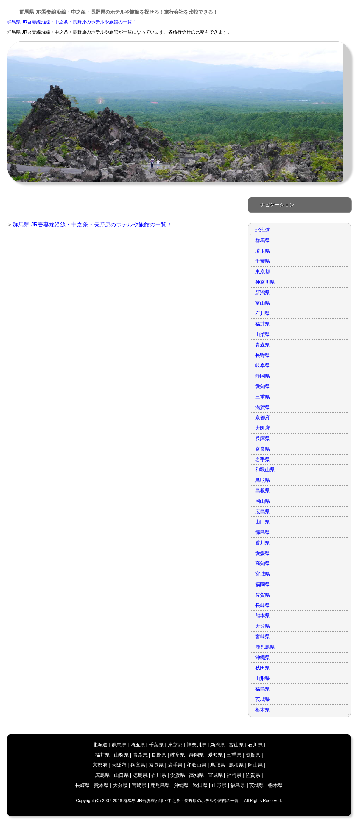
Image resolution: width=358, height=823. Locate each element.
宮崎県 (262, 636)
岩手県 (262, 459)
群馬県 (262, 240)
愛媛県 (262, 553)
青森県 (262, 344)
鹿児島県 (265, 647)
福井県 (262, 323)
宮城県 (262, 574)
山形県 (262, 678)
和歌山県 (265, 469)
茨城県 (262, 699)
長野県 (262, 355)
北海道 (262, 230)
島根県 (262, 490)
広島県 (262, 511)
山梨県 (262, 334)
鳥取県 (262, 480)
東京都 (262, 271)
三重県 (262, 397)
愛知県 (262, 386)
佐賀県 (262, 595)
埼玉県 (262, 251)
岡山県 (262, 501)
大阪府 (262, 428)
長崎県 (262, 605)
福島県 (262, 688)
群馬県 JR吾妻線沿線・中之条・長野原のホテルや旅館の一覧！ (71, 21)
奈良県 (262, 449)
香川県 (262, 543)
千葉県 (262, 261)
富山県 (262, 303)
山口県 (262, 522)
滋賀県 (262, 407)
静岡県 (262, 376)
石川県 (262, 313)
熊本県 (262, 615)
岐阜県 (262, 365)
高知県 (262, 563)
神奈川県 (265, 282)
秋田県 (262, 667)
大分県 (262, 626)
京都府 (262, 417)
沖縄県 (262, 657)
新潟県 (262, 292)
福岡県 (262, 584)
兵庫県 (262, 438)
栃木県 (262, 709)
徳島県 (262, 532)
